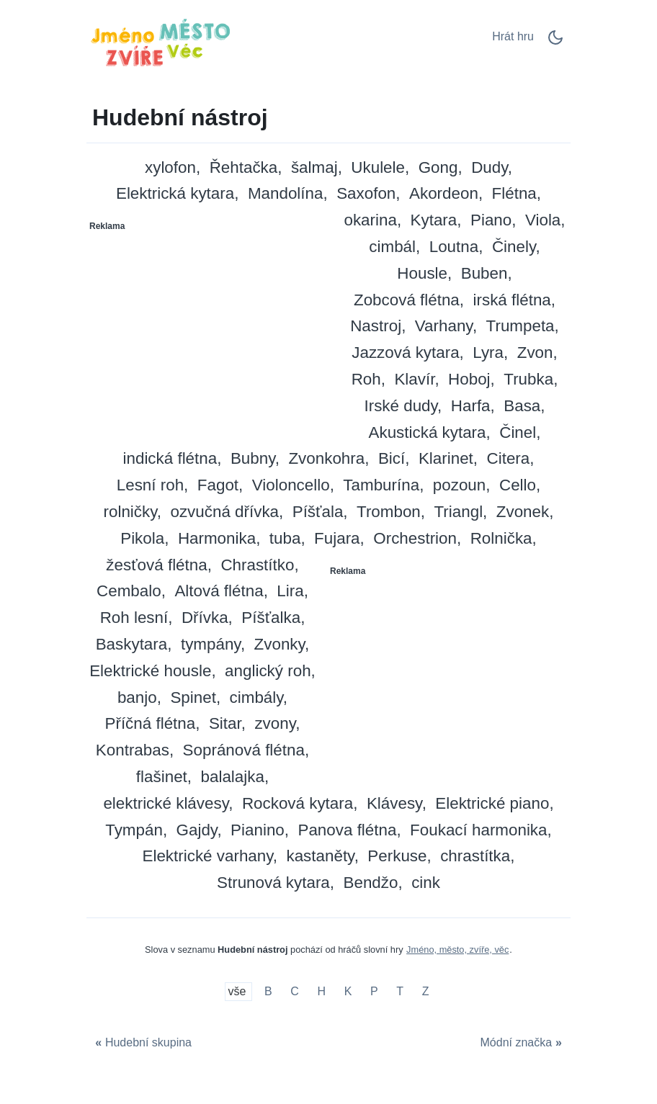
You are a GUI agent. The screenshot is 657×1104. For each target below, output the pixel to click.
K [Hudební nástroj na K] (348, 992)
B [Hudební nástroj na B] (268, 992)
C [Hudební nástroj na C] (294, 992)
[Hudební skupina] (141, 1043)
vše (238, 992)
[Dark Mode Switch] (555, 42)
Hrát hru (513, 36)
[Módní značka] (523, 1043)
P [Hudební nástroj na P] (374, 992)
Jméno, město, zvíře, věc (457, 949)
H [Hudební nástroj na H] (322, 992)
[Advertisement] (208, 328)
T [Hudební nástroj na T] (399, 992)
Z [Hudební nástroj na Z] (425, 992)
